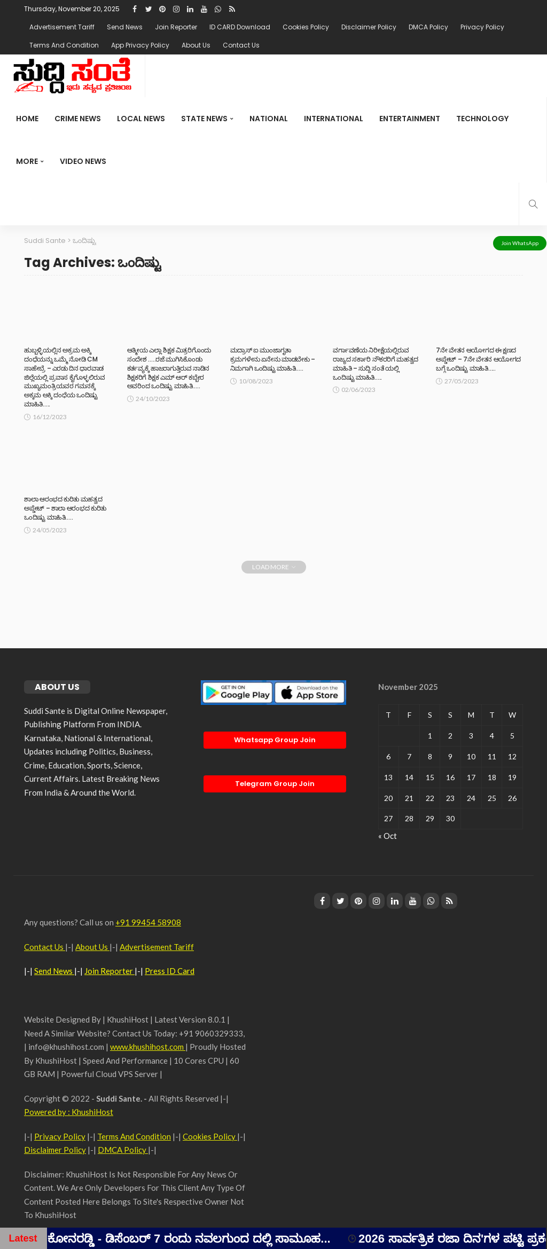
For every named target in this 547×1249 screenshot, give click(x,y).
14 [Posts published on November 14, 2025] (409, 777)
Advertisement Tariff (62, 27)
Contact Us (241, 45)
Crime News (77, 118)
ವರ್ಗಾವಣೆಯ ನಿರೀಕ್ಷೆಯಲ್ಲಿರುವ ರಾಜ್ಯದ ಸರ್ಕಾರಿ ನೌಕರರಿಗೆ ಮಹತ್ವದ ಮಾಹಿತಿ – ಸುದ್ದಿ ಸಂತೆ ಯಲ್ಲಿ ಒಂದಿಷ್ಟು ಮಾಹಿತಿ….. (375, 363)
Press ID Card (169, 971)
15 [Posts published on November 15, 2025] (430, 777)
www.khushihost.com (147, 1046)
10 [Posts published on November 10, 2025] (471, 756)
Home (27, 118)
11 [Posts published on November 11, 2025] (492, 756)
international (333, 118)
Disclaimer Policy (368, 27)
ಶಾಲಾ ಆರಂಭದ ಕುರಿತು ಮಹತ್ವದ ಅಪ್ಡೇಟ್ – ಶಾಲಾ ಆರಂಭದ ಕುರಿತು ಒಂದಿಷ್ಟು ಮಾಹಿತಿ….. (65, 508)
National (268, 118)
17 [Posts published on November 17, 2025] (471, 777)
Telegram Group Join (275, 784)
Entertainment (409, 118)
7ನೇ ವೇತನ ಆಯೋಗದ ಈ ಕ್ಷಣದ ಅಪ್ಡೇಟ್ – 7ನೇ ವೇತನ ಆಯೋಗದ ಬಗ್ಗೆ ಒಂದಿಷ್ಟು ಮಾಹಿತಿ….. (478, 359)
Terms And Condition (64, 45)
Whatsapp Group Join (275, 740)
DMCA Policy (428, 27)
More (27, 161)
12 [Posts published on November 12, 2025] (512, 756)
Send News (125, 27)
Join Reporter (176, 27)
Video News (83, 161)
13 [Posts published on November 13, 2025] (388, 777)
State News (204, 118)
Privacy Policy (482, 27)
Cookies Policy (306, 27)
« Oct (387, 835)
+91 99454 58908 (148, 922)
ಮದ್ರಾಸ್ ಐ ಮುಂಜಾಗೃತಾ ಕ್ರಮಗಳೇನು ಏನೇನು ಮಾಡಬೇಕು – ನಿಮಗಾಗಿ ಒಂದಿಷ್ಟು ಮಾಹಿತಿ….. (272, 359)
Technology (482, 118)
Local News (141, 118)
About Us (196, 45)
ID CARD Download (239, 27)
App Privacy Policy (140, 45)
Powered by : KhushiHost (68, 1112)
